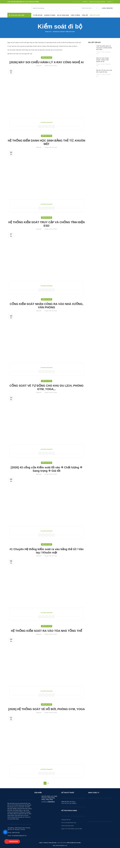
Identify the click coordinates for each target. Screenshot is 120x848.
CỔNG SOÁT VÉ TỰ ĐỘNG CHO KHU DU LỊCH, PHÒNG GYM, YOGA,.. (47, 387)
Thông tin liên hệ (66, 819)
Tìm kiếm (96, 8)
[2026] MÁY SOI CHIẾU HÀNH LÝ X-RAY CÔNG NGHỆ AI (46, 62)
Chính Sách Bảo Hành (67, 825)
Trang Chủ (48, 31)
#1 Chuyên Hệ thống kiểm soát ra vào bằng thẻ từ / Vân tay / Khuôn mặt (47, 551)
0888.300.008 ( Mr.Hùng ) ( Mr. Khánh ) (68, 802)
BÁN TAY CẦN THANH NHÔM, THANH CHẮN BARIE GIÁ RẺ (102, 59)
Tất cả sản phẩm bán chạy (68, 822)
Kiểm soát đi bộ (46, 57)
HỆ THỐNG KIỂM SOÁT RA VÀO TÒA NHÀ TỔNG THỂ (46, 630)
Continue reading (47, 122)
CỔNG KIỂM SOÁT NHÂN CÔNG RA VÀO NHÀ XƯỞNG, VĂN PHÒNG (46, 305)
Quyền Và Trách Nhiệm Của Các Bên (71, 828)
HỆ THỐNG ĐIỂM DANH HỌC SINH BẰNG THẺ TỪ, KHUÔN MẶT (46, 142)
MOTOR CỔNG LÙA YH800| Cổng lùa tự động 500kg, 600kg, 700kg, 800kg (49, 798)
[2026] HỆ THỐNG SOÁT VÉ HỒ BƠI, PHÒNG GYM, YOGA (46, 709)
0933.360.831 (65, 803)
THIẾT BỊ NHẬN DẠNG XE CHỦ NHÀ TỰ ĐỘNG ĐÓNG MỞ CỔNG (104, 47)
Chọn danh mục (87, 8)
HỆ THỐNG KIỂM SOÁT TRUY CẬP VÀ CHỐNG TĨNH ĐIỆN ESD (46, 224)
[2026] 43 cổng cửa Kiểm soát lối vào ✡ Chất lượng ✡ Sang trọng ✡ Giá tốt (46, 469)
